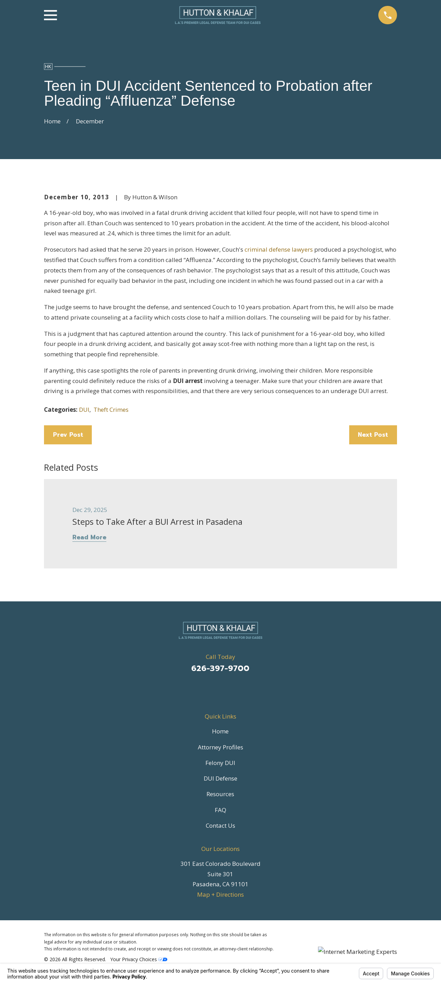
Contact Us (220, 825)
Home (220, 731)
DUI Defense (220, 778)
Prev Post (68, 434)
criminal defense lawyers (279, 249)
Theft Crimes (111, 410)
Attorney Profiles (220, 747)
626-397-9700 (220, 668)
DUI (84, 410)
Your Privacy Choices (138, 959)
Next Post (373, 434)
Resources (220, 794)
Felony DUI (220, 763)
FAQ (220, 810)
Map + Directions (220, 894)
